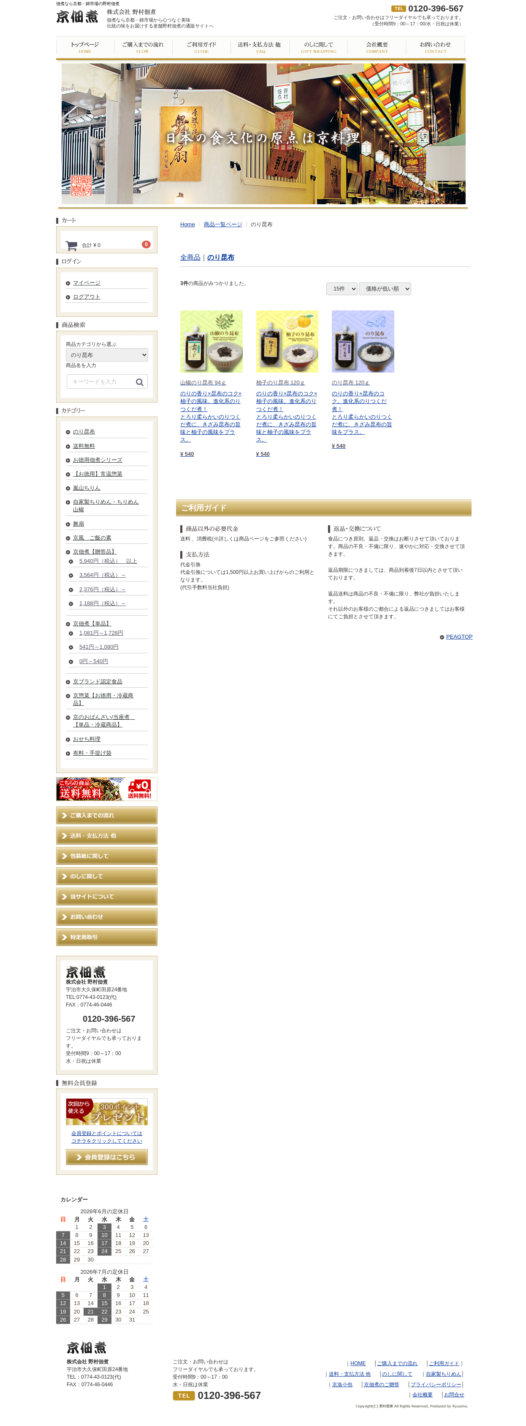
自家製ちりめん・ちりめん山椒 (106, 506)
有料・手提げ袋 (92, 753)
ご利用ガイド (444, 1363)
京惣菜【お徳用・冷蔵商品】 (103, 699)
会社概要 (422, 1395)
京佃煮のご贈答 (381, 1385)
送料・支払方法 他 (350, 1374)
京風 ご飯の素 (92, 538)
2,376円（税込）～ (102, 589)
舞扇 (78, 524)
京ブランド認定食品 (97, 681)
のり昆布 (84, 431)
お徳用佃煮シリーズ (97, 460)
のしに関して (397, 1374)
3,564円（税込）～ (102, 575)
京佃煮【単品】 (92, 623)
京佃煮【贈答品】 (95, 551)
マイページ (86, 283)
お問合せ (454, 1395)
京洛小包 (342, 1385)
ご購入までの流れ (397, 1363)
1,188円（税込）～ (102, 603)
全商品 (190, 257)
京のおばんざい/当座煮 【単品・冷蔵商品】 (104, 721)
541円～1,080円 (99, 647)
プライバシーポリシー (436, 1385)
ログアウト (86, 296)
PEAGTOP (459, 636)
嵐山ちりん (86, 488)
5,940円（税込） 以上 (108, 561)
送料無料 (84, 446)
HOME (358, 1363)
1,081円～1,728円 (101, 633)
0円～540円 (93, 661)
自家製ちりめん (443, 1374)
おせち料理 (86, 739)
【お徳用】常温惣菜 (97, 474)
